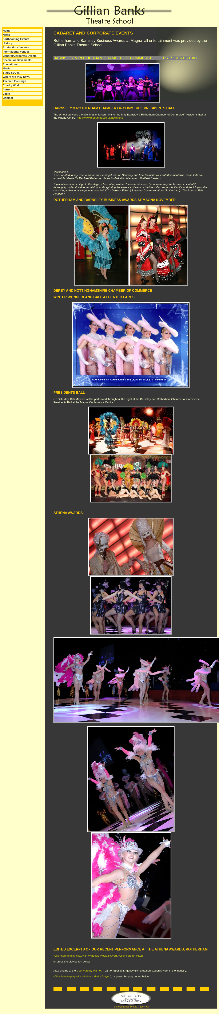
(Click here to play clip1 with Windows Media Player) (85, 955)
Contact (8, 97)
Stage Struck (11, 72)
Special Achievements (17, 60)
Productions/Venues (16, 47)
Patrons (8, 89)
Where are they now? (16, 76)
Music (7, 68)
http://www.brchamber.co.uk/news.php (100, 117)
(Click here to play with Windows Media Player (81, 976)
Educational (10, 64)
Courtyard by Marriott (90, 970)
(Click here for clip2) (130, 955)
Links (6, 93)
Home (6, 30)
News (6, 34)
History (7, 43)
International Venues (16, 51)
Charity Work (11, 85)
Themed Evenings (14, 81)
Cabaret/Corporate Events (19, 55)
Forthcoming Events (16, 39)
